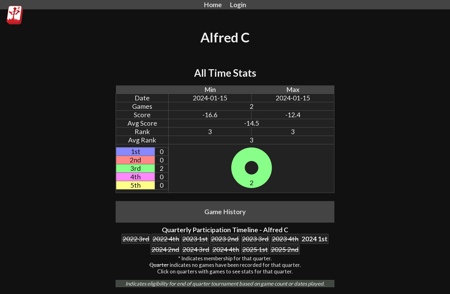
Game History (225, 212)
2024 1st (315, 239)
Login (238, 5)
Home (213, 5)
